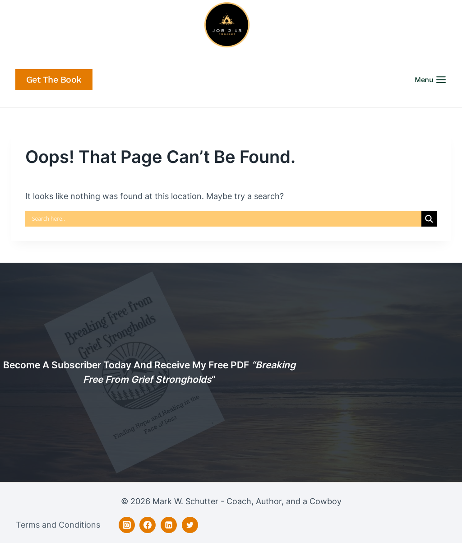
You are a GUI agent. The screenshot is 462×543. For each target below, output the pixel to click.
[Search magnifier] (429, 219)
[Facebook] (147, 525)
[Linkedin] (169, 525)
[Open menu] (433, 80)
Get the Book (54, 79)
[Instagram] (127, 525)
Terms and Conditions (58, 524)
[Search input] (225, 219)
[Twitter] (190, 525)
